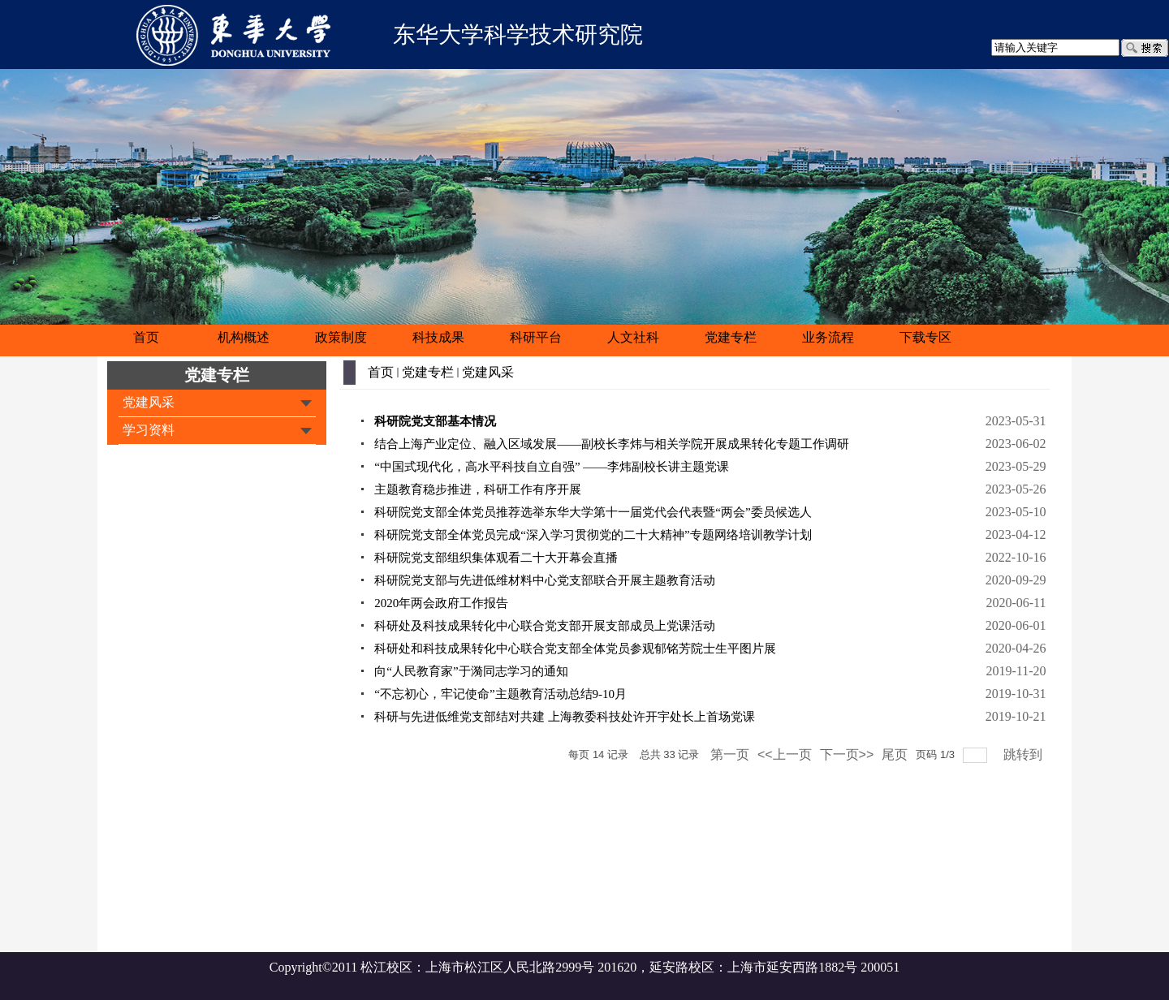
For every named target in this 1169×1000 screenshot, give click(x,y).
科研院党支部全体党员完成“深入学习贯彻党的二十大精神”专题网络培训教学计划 (592, 534)
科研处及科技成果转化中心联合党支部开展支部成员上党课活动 (544, 625)
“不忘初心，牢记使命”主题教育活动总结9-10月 (500, 694)
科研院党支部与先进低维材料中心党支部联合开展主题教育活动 (544, 580)
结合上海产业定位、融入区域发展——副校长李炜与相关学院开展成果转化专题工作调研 (611, 444)
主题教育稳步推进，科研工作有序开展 (477, 489)
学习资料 (149, 430)
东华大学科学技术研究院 (518, 34)
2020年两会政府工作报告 (441, 603)
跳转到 (1024, 754)
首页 (381, 372)
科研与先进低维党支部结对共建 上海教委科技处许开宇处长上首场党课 (564, 716)
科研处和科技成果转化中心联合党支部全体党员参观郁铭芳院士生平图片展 (575, 648)
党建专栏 (216, 375)
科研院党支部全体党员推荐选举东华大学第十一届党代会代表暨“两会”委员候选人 (592, 512)
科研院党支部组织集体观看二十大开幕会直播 (496, 557)
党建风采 (149, 402)
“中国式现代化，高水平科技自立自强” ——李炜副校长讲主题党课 (551, 466)
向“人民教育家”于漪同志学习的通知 (470, 671)
